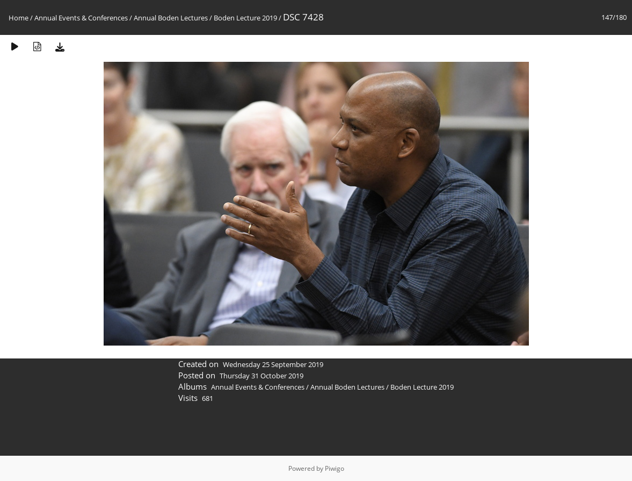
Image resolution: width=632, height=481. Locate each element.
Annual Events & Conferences (81, 18)
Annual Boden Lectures (171, 18)
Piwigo (334, 468)
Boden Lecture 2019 (245, 18)
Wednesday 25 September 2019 (273, 364)
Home (18, 18)
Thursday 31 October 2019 (261, 376)
